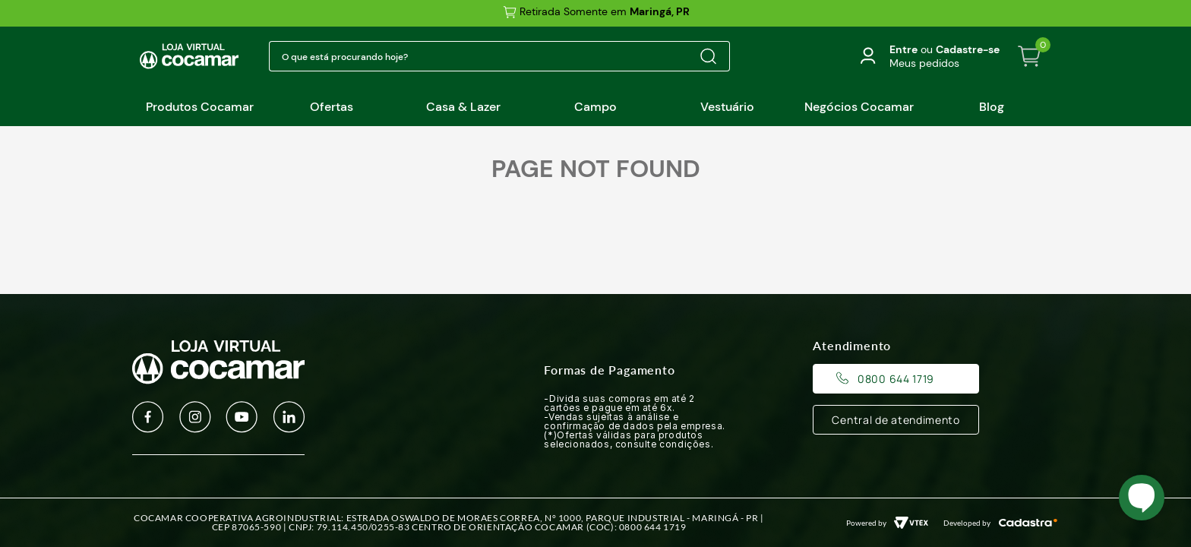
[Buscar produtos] (708, 56)
